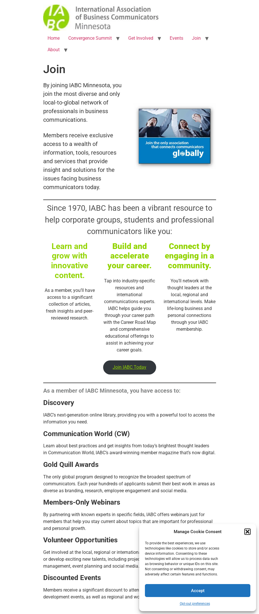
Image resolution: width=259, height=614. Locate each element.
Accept (198, 590)
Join (196, 38)
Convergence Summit (90, 38)
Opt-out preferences (195, 604)
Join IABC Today (129, 367)
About (54, 49)
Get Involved (140, 38)
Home (54, 38)
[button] (247, 532)
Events (176, 38)
